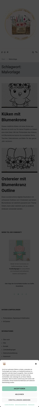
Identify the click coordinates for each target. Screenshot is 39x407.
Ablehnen (19, 399)
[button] (36, 369)
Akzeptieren (19, 394)
